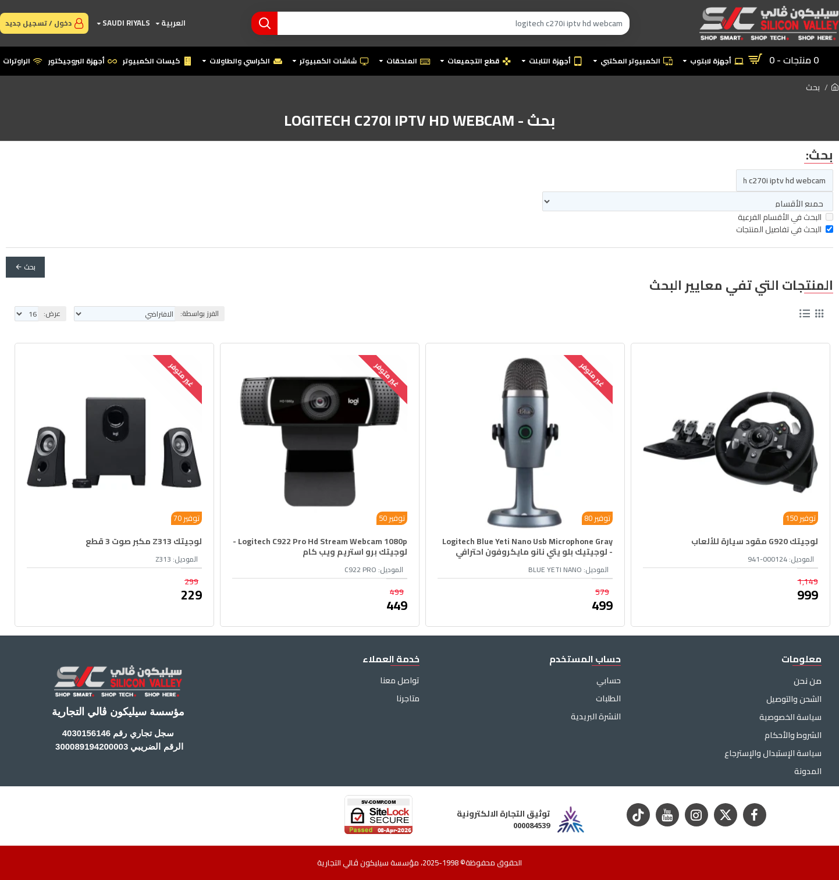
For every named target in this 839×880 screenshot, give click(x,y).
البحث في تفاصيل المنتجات (784, 229)
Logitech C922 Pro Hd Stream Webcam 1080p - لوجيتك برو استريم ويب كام (320, 546)
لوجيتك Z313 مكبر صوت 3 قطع (144, 541)
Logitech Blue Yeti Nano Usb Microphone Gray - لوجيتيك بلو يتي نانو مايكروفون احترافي (527, 546)
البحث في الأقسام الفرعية (785, 217)
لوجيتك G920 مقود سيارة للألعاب (754, 541)
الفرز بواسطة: (199, 313)
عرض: (52, 313)
